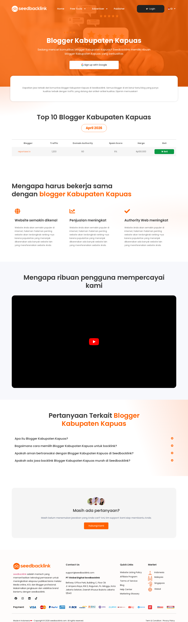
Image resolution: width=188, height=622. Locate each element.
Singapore (159, 583)
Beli (164, 151)
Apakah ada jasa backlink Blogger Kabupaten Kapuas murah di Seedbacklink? (72, 461)
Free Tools (78, 8)
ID (172, 8)
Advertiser (100, 8)
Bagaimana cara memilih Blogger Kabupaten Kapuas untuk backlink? (66, 446)
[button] (94, 128)
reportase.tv (24, 151)
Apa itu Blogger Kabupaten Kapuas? (41, 439)
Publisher (119, 8)
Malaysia (158, 577)
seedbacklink (19, 574)
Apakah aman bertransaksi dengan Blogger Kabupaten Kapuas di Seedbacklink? (74, 453)
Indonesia (159, 572)
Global (157, 588)
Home (60, 8)
